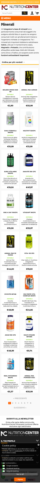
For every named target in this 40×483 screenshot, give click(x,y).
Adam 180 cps (10, 335)
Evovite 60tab (10, 294)
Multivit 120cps (29, 131)
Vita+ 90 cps (29, 253)
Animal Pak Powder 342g (29, 376)
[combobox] (14, 13)
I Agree (20, 479)
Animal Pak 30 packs (10, 254)
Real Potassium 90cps (10, 376)
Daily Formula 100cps (10, 131)
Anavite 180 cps (29, 171)
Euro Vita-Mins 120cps (10, 172)
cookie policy (18, 451)
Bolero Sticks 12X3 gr (10, 90)
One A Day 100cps (10, 212)
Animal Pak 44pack (29, 90)
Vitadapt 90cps (29, 212)
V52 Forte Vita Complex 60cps (29, 295)
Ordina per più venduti (13, 62)
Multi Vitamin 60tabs (29, 336)
